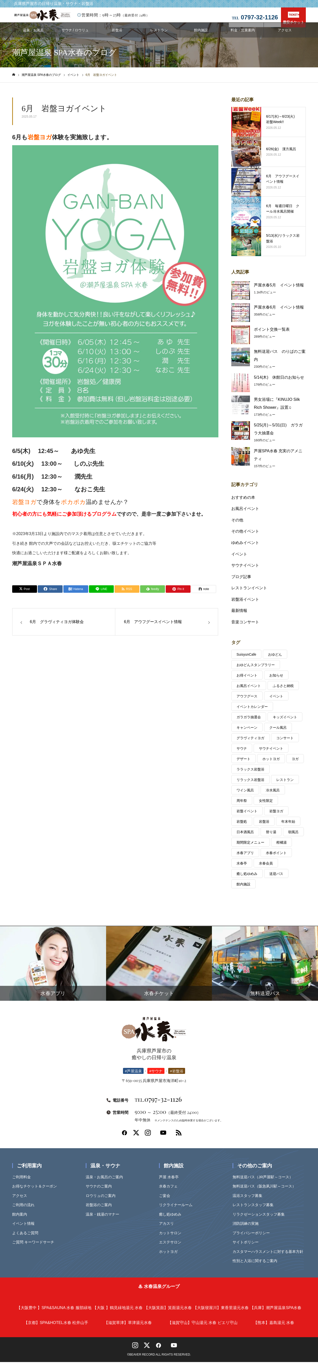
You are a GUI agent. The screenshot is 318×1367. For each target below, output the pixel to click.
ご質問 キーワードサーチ (35, 1247)
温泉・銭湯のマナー (104, 1219)
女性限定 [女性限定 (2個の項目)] (266, 806)
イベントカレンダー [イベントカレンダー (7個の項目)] (252, 712)
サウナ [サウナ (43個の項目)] (242, 753)
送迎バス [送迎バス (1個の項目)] (276, 879)
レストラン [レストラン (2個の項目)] (285, 785)
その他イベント (245, 536)
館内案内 (21, 1219)
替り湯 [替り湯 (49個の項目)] (271, 837)
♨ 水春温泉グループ (159, 1291)
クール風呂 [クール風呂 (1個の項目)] (278, 732)
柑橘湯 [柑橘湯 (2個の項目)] (281, 847)
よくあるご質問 (27, 1238)
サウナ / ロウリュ (75, 35)
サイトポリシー (247, 1247)
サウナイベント (245, 570)
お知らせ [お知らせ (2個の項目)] (276, 680)
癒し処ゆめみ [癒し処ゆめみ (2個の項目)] (247, 879)
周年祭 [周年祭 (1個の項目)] (242, 806)
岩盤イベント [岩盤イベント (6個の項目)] (247, 816)
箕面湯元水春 (168, 1313)
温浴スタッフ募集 (249, 1200)
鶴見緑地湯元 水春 (118, 1313)
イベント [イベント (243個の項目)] (276, 701)
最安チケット (293, 18)
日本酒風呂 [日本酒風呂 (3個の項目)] (245, 837)
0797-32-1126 (158, 1103)
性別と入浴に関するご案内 (256, 1266)
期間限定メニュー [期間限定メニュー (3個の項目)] (250, 847)
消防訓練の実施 (247, 1228)
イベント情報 (25, 1228)
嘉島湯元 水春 (273, 1327)
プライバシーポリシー (253, 1238)
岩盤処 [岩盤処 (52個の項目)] (242, 826)
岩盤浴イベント (245, 604)
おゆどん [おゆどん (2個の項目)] (275, 659)
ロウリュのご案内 (102, 1200)
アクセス (285, 35)
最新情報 (239, 615)
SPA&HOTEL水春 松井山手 (56, 1327)
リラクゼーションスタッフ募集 (260, 1219)
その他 (237, 525)
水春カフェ (170, 1191)
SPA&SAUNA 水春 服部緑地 (54, 1313)
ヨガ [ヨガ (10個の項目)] (295, 764)
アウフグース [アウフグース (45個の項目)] (247, 701)
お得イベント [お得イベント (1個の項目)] (247, 680)
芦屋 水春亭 (170, 1182)
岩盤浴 (117, 35)
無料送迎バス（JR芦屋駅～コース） (264, 1182)
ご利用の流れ (25, 1210)
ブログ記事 (241, 582)
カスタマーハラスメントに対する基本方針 (269, 1256)
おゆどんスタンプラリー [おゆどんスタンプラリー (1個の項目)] (256, 670)
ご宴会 (166, 1200)
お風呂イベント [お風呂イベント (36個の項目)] (249, 691)
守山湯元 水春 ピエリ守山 (203, 1327)
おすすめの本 (243, 502)
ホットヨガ (170, 1256)
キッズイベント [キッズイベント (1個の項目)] (285, 722)
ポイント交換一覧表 (272, 334)
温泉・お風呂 (33, 35)
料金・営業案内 (243, 35)
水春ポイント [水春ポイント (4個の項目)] (276, 858)
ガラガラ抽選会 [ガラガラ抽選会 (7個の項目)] (249, 722)
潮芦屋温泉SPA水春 (275, 1313)
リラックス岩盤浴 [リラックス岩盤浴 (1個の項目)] (250, 785)
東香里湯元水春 (221, 1313)
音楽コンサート (245, 627)
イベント (239, 559)
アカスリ (168, 1228)
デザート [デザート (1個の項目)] (243, 764)
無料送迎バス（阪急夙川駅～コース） (266, 1191)
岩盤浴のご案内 (100, 1210)
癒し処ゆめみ (171, 1219)
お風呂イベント (245, 513)
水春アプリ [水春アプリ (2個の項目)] (245, 858)
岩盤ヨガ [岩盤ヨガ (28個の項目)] (276, 816)
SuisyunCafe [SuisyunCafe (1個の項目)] (246, 659)
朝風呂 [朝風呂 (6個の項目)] (293, 837)
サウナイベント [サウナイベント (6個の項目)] (271, 753)
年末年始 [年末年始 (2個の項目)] (288, 826)
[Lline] (101, 594)
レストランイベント (249, 593)
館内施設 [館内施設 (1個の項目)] (243, 889)
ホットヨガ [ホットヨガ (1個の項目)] (271, 764)
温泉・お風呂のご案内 (106, 1182)
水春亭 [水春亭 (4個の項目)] (242, 868)
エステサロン (171, 1247)
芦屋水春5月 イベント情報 (279, 290)
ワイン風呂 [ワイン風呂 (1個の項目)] (245, 795)
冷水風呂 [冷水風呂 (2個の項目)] (273, 795)
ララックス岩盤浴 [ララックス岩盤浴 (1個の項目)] (250, 774)
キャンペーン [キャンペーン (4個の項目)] (247, 732)
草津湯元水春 (128, 1327)
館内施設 (201, 35)
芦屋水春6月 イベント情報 (279, 312)
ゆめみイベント (245, 548)
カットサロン (171, 1238)
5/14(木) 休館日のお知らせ (279, 382)
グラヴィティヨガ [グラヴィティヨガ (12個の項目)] (250, 743)
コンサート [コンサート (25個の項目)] (285, 743)
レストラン (159, 35)
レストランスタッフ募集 (255, 1210)
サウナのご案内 (100, 1191)
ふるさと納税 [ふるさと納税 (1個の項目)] (283, 691)
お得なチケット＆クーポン (36, 1191)
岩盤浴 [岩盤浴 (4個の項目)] (264, 826)
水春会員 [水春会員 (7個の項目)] (266, 868)
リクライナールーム (177, 1210)
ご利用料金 (23, 1182)
